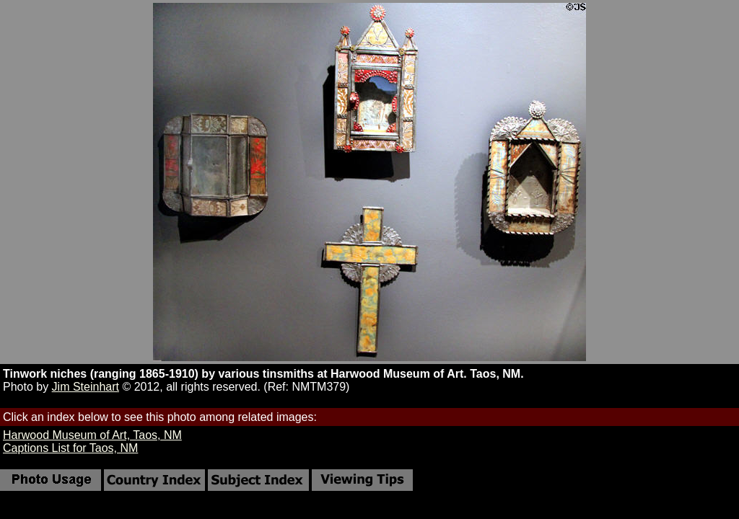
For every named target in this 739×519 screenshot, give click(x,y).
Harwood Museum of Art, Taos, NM (92, 435)
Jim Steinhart (85, 387)
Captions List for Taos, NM (70, 448)
